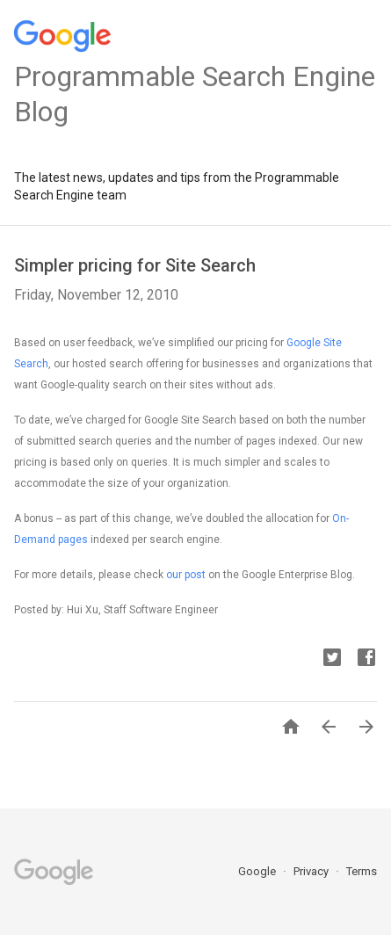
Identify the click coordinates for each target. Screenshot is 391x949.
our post (186, 575)
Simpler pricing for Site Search (135, 265)
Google (258, 871)
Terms (361, 871)
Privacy (312, 871)
